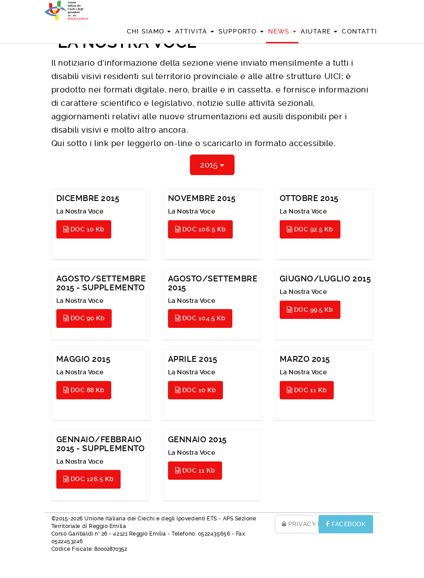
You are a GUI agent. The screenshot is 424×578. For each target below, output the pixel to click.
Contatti (359, 31)
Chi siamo (149, 31)
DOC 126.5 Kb (88, 478)
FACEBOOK (345, 524)
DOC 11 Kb (307, 390)
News (282, 31)
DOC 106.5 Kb (200, 229)
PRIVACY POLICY (312, 524)
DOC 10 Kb (84, 229)
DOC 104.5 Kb (200, 318)
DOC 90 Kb (84, 318)
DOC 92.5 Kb (310, 229)
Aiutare (319, 31)
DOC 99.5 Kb (310, 309)
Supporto (241, 31)
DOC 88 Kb (84, 390)
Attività (194, 31)
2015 (212, 164)
